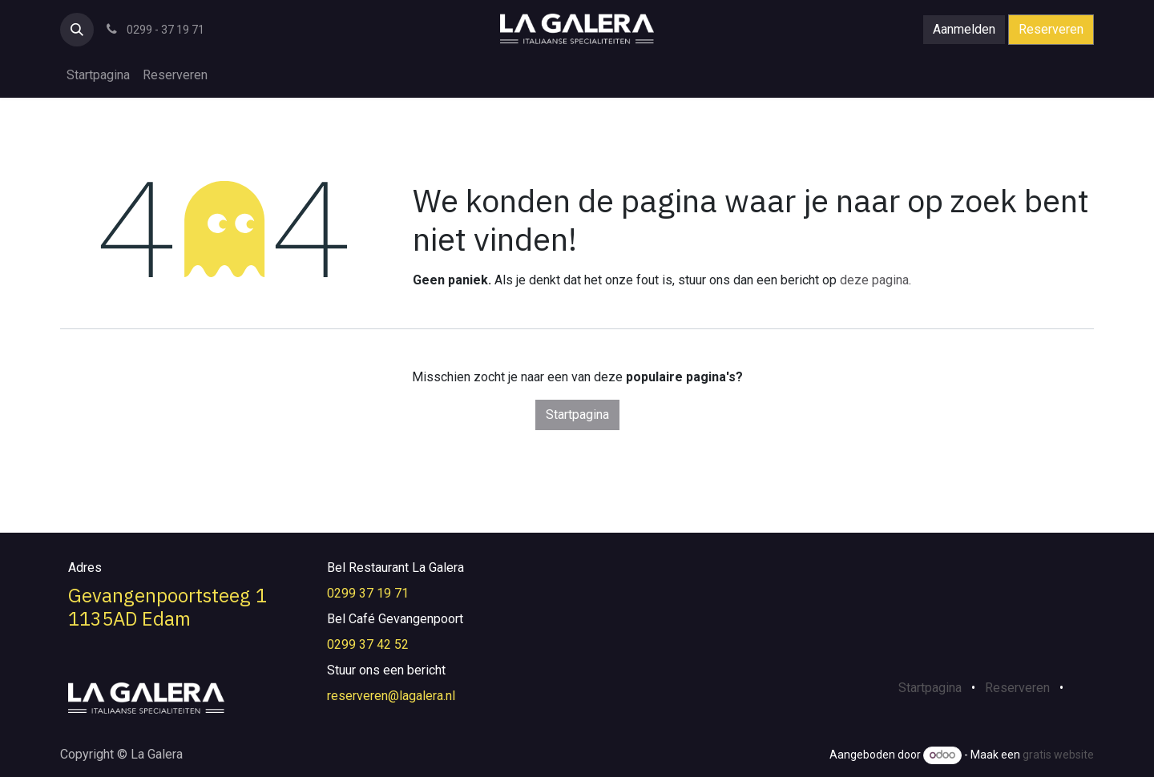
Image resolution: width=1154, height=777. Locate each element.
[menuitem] (98, 75)
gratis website (1058, 754)
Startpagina (577, 414)
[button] (77, 29)
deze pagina (874, 280)
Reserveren (1051, 29)
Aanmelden (964, 29)
